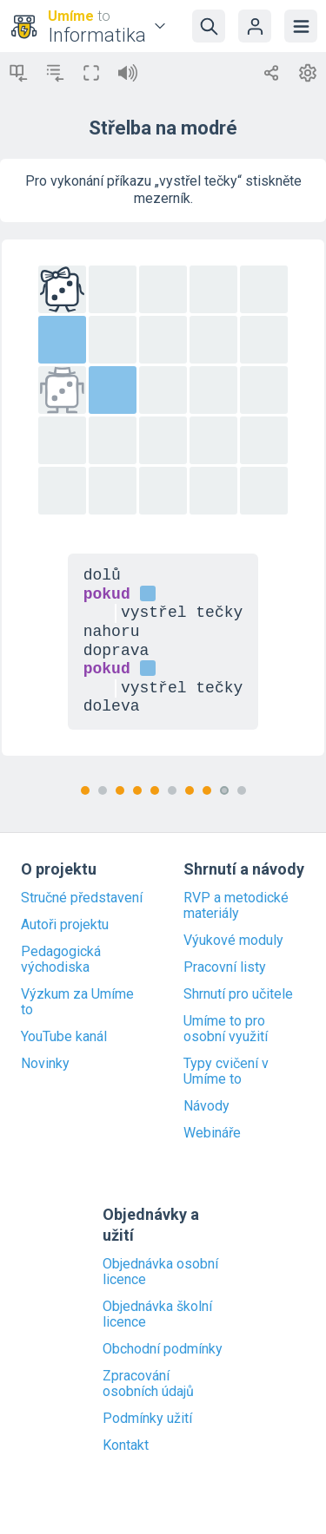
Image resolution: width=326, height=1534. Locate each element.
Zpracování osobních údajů (148, 1384)
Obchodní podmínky (163, 1349)
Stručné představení (82, 898)
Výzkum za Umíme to (77, 1002)
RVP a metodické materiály (236, 905)
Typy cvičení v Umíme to (226, 1071)
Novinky (45, 1064)
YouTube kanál (64, 1037)
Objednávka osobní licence (160, 1272)
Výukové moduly (233, 940)
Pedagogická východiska (61, 959)
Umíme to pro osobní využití (225, 1029)
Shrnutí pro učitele (238, 994)
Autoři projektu (65, 925)
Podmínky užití (147, 1418)
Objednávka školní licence (157, 1314)
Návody (206, 1106)
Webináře (212, 1133)
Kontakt (126, 1445)
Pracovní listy (224, 967)
